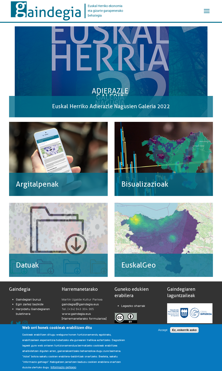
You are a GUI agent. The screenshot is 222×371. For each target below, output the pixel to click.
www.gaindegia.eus (76, 313)
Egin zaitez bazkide (30, 304)
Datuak (27, 265)
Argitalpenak (37, 184)
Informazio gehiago (63, 367)
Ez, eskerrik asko (184, 330)
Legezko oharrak (133, 305)
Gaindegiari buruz (28, 299)
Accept (162, 330)
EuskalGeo (138, 265)
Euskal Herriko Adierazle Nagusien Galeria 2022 (111, 106)
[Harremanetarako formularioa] (84, 318)
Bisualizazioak (144, 184)
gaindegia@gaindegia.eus (80, 304)
